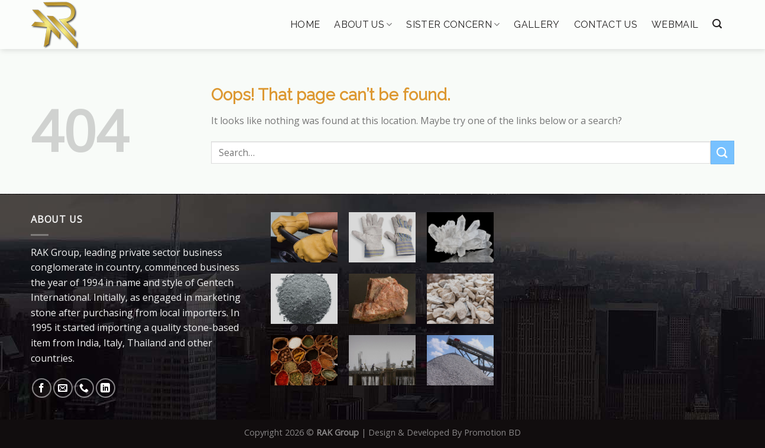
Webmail (674, 25)
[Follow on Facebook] (41, 388)
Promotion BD (492, 432)
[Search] (717, 24)
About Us (363, 24)
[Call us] (84, 388)
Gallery (536, 25)
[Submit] (722, 152)
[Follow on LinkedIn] (105, 388)
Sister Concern (453, 24)
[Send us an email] (63, 388)
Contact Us (605, 25)
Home (305, 25)
